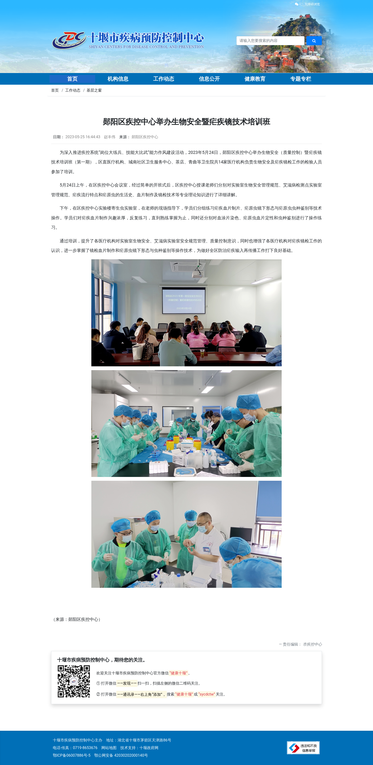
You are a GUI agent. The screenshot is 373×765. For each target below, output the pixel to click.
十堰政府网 (148, 747)
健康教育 (255, 79)
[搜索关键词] (270, 40)
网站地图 (109, 747)
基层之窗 (94, 90)
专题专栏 (300, 79)
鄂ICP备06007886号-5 (71, 755)
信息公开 (209, 79)
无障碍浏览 (312, 4)
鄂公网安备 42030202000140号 (121, 755)
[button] (298, 4)
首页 (72, 79)
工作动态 (163, 79)
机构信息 (118, 79)
